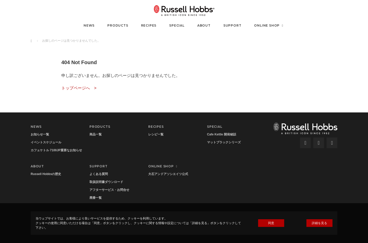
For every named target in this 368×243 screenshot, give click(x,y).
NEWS (89, 25)
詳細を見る (319, 223)
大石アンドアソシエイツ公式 (168, 174)
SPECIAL (177, 25)
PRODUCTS (117, 25)
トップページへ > (78, 88)
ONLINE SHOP (269, 25)
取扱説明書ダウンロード (106, 182)
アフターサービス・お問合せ (109, 190)
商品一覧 (95, 134)
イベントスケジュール (46, 142)
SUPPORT (232, 25)
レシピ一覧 (156, 134)
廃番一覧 (95, 198)
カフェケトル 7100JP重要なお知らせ (56, 150)
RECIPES (149, 25)
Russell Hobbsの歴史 (46, 174)
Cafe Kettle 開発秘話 (221, 134)
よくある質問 (98, 174)
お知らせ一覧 (40, 134)
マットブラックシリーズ (224, 142)
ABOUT (204, 25)
